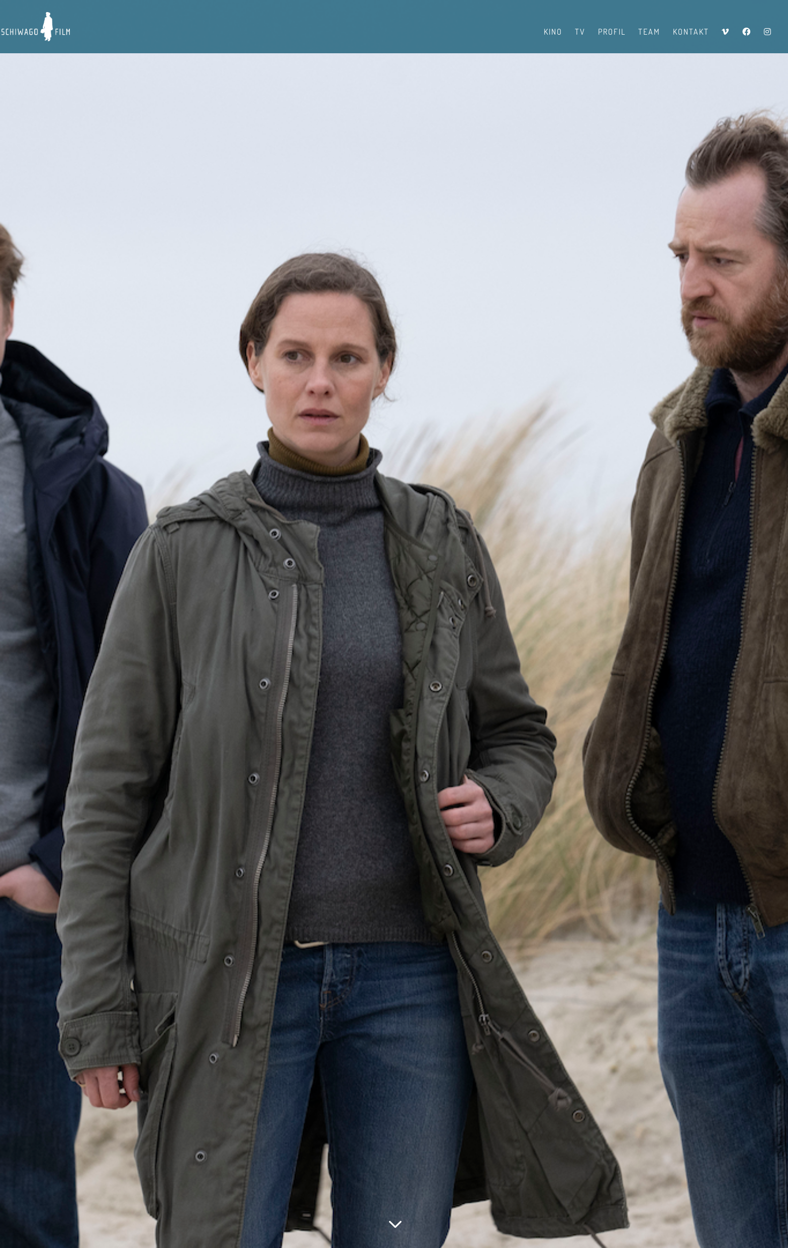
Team (649, 32)
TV (580, 32)
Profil (612, 32)
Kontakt (691, 32)
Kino (553, 32)
